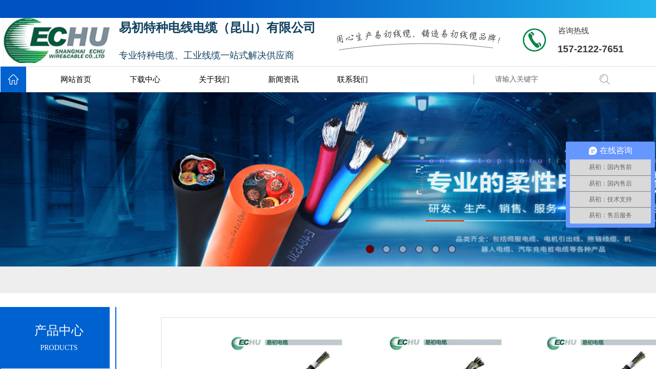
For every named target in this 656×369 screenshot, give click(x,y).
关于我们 (214, 79)
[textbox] (540, 79)
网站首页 (75, 79)
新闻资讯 (283, 79)
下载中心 (145, 79)
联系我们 (352, 79)
